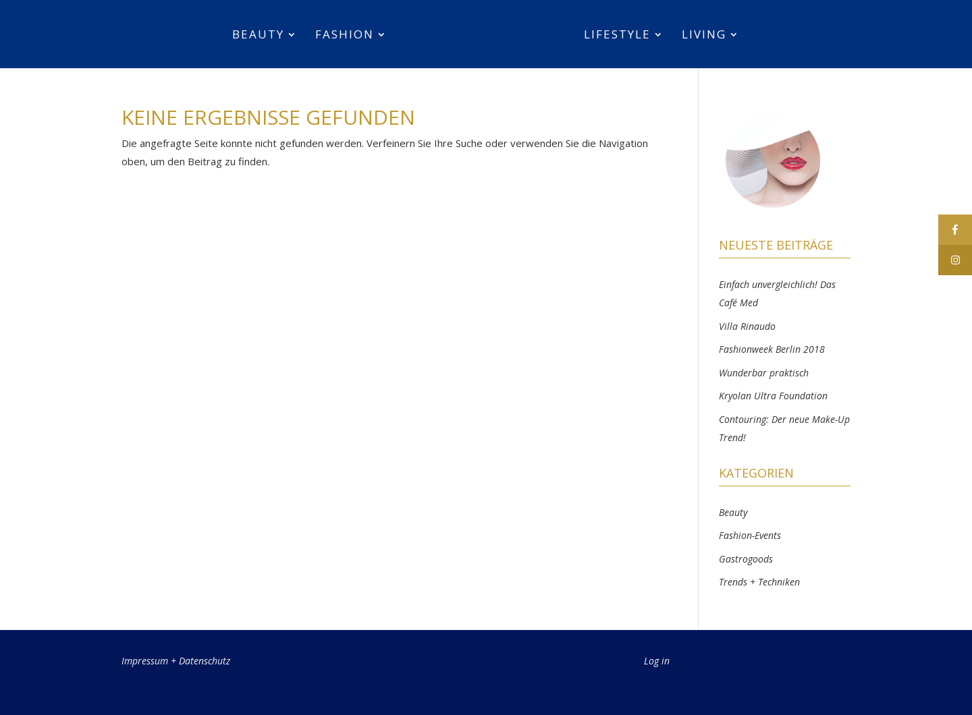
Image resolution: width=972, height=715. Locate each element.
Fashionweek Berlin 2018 (772, 349)
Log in (657, 660)
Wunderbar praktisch (764, 372)
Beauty (258, 36)
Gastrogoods (746, 558)
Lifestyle (617, 36)
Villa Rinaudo (747, 326)
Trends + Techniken (759, 581)
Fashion (344, 36)
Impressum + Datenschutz (176, 660)
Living (704, 36)
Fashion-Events (750, 535)
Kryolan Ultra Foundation (773, 395)
